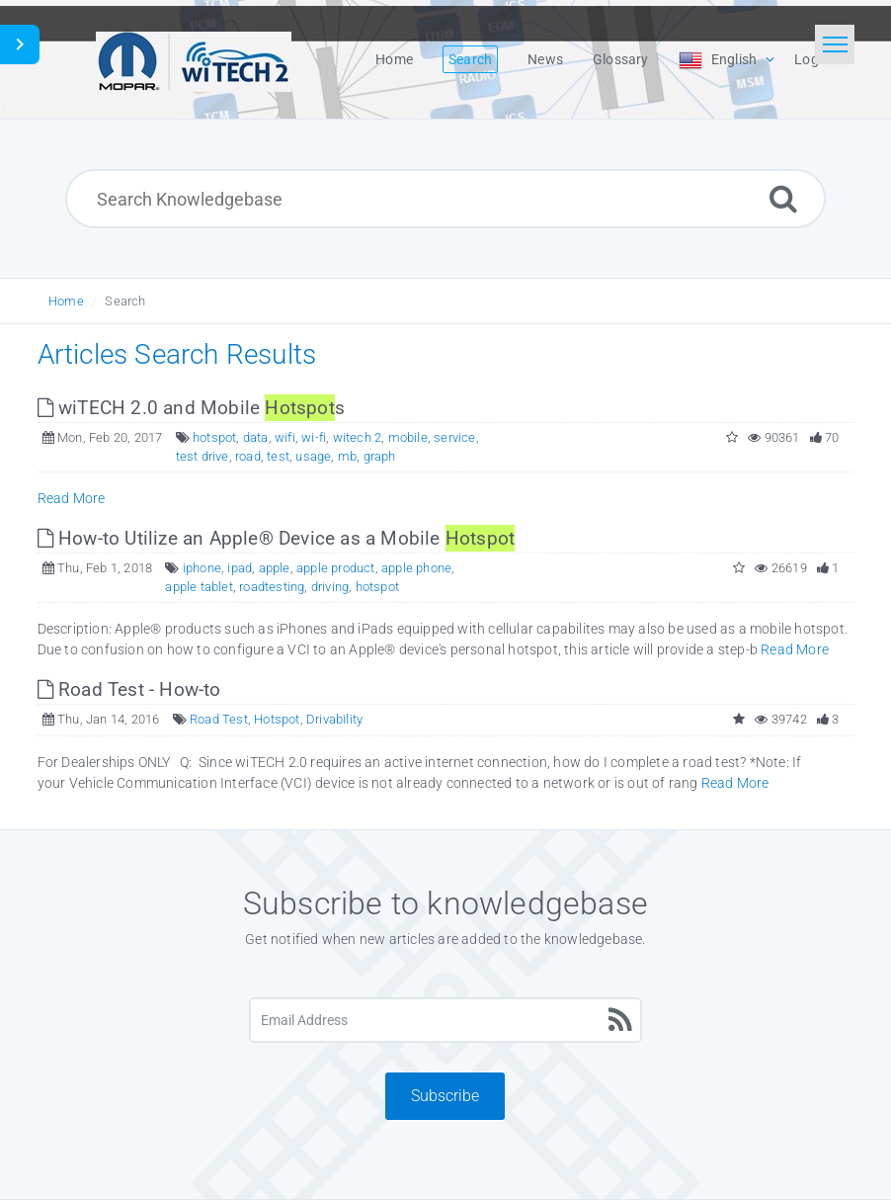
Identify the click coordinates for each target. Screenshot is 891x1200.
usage (313, 456)
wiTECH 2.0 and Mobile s (191, 407)
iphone (202, 567)
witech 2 (357, 437)
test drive (202, 456)
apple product (335, 567)
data (256, 437)
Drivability (334, 719)
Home (66, 301)
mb (347, 456)
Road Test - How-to (129, 689)
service (454, 437)
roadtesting (271, 586)
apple (274, 567)
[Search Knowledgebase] (445, 198)
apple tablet (198, 586)
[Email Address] (445, 1020)
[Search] (783, 198)
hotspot (214, 437)
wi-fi (313, 437)
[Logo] (193, 59)
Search (125, 301)
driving (330, 586)
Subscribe (445, 1095)
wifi (285, 437)
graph (380, 456)
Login (812, 59)
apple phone (416, 567)
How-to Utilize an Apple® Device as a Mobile (277, 538)
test (278, 456)
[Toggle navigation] (834, 44)
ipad (239, 567)
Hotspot (276, 719)
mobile (408, 437)
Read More (72, 498)
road (248, 456)
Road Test (219, 719)
